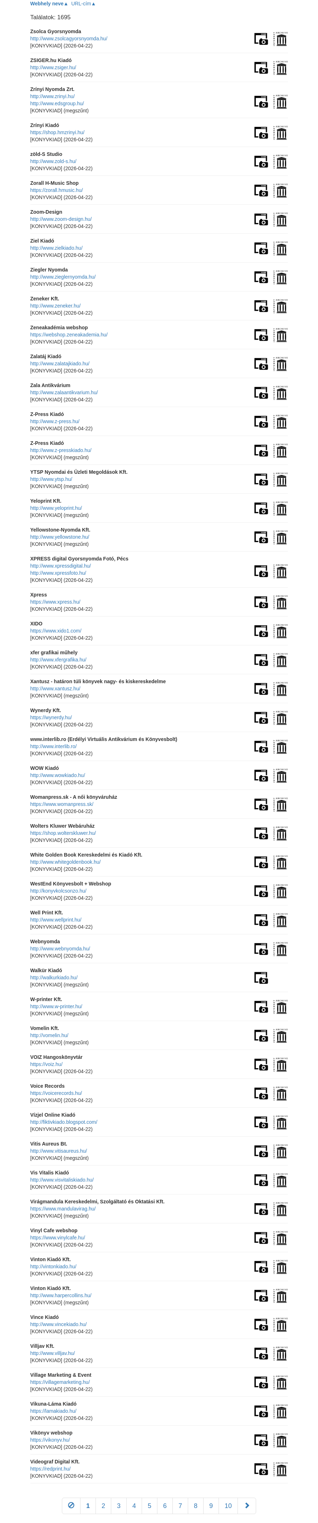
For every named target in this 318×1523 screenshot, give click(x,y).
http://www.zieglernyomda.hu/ (63, 277)
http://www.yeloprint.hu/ (56, 508)
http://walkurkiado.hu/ (54, 977)
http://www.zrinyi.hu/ (52, 96)
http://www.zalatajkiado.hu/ (60, 363)
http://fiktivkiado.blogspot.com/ (64, 1122)
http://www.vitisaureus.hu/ (58, 1151)
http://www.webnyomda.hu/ (60, 948)
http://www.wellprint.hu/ (56, 920)
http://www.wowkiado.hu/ (57, 775)
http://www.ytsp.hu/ (51, 479)
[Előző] (71, 1506)
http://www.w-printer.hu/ (56, 1006)
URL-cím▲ (83, 3)
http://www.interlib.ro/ (53, 746)
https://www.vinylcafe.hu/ (57, 1237)
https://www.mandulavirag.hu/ (63, 1209)
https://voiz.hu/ (46, 1064)
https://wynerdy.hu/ (51, 717)
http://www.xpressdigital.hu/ (60, 566)
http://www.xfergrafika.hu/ (58, 659)
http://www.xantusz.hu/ (55, 688)
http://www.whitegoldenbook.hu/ (65, 862)
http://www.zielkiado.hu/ (56, 248)
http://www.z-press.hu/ (55, 421)
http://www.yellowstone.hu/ (59, 537)
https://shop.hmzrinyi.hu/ (57, 132)
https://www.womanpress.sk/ (62, 804)
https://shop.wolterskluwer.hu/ (63, 833)
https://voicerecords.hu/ (56, 1093)
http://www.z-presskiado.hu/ (61, 450)
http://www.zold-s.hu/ (53, 161)
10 (228, 1505)
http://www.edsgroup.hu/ (57, 103)
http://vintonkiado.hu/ (53, 1266)
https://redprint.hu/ (50, 1469)
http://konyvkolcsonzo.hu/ (58, 891)
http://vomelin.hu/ (49, 1035)
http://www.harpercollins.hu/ (61, 1295)
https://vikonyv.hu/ (50, 1440)
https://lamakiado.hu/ (53, 1411)
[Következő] (247, 1506)
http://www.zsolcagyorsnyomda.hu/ (69, 38)
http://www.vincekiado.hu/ (58, 1324)
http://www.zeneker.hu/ (55, 306)
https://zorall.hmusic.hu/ (56, 190)
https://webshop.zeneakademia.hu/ (69, 334)
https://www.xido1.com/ (56, 631)
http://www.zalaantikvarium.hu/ (64, 392)
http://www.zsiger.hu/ (53, 67)
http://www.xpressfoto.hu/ (58, 573)
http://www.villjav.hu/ (52, 1353)
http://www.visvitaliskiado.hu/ (62, 1180)
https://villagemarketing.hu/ (60, 1382)
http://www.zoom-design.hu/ (61, 219)
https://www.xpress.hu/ (55, 602)
